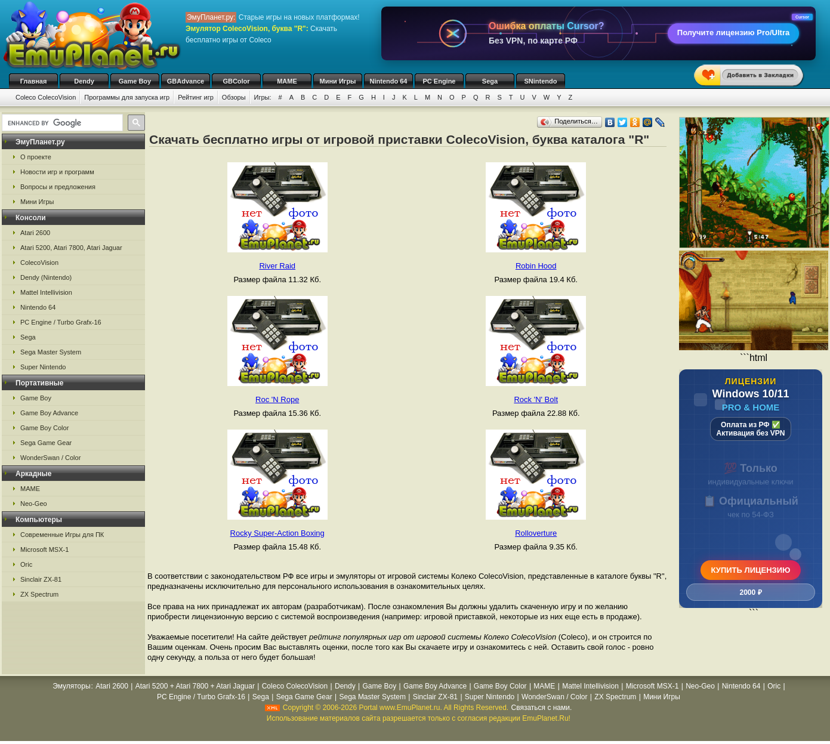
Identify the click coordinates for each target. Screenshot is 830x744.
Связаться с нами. (541, 707)
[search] (61, 123)
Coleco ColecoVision (46, 97)
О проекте (35, 156)
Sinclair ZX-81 (40, 579)
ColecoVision (39, 262)
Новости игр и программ (57, 171)
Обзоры (234, 97)
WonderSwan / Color (50, 457)
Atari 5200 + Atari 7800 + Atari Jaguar (195, 686)
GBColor (236, 81)
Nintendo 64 (389, 81)
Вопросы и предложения (57, 186)
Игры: (262, 97)
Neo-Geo (33, 503)
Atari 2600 (35, 232)
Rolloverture (536, 533)
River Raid (277, 265)
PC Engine (438, 81)
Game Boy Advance (49, 412)
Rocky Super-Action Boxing (277, 533)
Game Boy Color (44, 427)
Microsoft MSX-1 (44, 549)
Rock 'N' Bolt (536, 399)
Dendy (84, 81)
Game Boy (135, 81)
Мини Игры (338, 81)
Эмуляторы (71, 686)
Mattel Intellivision (46, 292)
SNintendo (540, 81)
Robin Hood (536, 265)
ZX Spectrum (39, 594)
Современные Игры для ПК (62, 534)
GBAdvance (185, 81)
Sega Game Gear (46, 442)
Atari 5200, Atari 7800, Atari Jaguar (71, 247)
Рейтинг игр (196, 97)
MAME (287, 81)
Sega (490, 81)
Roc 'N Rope (277, 399)
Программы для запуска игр (126, 97)
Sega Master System (50, 352)
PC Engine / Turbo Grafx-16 (60, 322)
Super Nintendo (43, 367)
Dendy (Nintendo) (46, 277)
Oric (26, 564)
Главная (33, 81)
